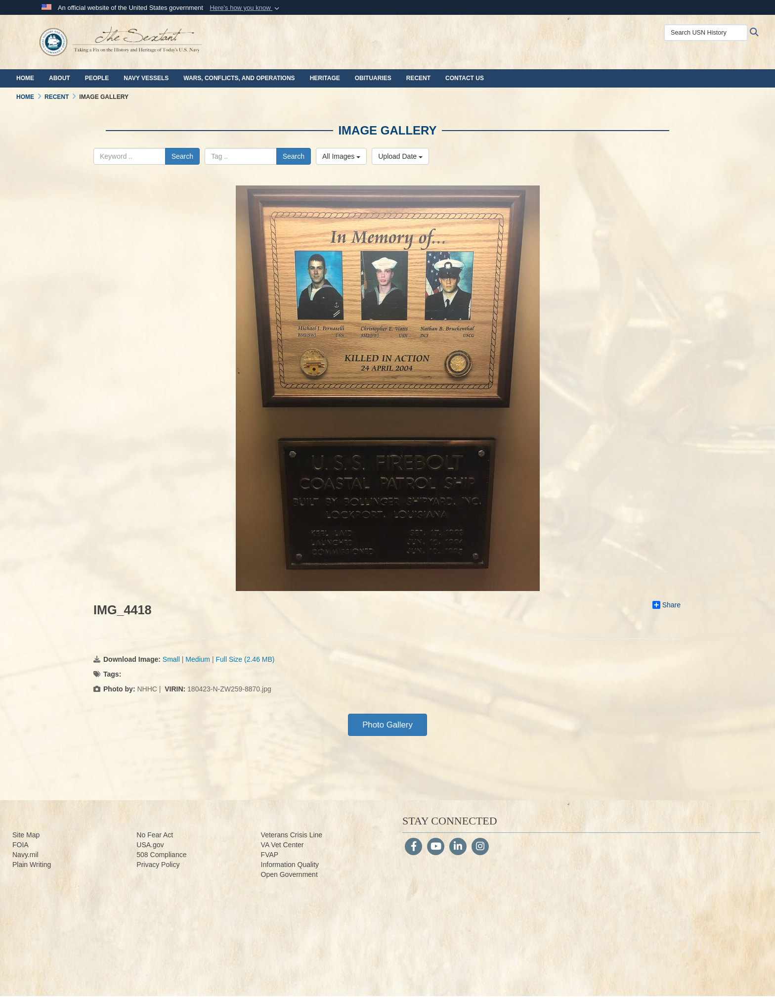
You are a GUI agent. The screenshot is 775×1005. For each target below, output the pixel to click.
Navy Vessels (146, 78)
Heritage (325, 78)
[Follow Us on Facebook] (413, 847)
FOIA (20, 845)
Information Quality (290, 864)
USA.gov (150, 845)
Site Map (26, 835)
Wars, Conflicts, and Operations (239, 78)
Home (25, 78)
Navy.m (23, 855)
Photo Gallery (387, 725)
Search (182, 156)
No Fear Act (154, 835)
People (97, 78)
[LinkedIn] (458, 847)
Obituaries (373, 78)
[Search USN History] (706, 32)
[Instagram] (480, 847)
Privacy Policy (157, 864)
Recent (418, 78)
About (59, 78)
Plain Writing (31, 864)
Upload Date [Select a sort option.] (400, 156)
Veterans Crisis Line (292, 835)
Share (666, 605)
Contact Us (464, 78)
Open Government (289, 874)
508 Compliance (161, 855)
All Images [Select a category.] (341, 156)
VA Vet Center (282, 845)
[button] (245, 8)
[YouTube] (435, 847)
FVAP (270, 855)
